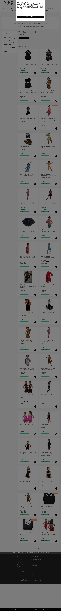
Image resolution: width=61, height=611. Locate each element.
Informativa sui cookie (32, 11)
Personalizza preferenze (30, 18)
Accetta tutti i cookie (30, 16)
